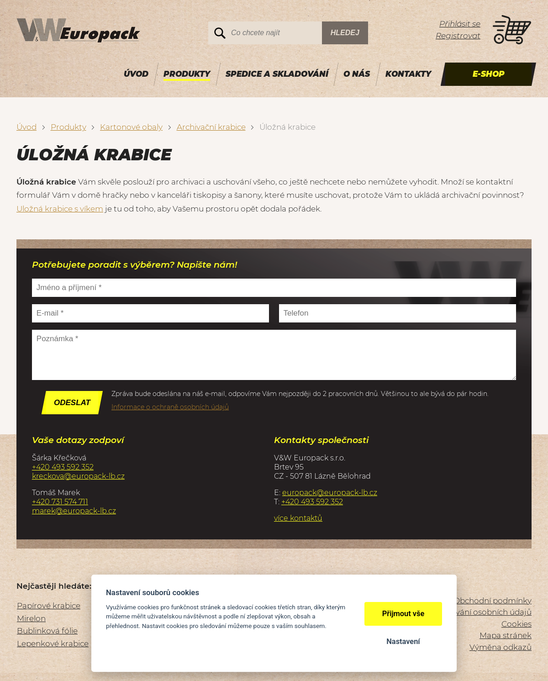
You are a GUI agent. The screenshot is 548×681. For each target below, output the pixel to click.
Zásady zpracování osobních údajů (466, 612)
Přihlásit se (459, 23)
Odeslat (72, 402)
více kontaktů (298, 518)
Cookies (516, 623)
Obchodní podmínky (492, 600)
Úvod (26, 127)
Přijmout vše (403, 613)
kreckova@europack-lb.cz (78, 476)
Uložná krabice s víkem (59, 208)
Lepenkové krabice (53, 643)
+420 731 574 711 (60, 501)
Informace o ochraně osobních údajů (170, 407)
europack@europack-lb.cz (329, 492)
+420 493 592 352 (63, 467)
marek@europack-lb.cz (74, 511)
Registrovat (458, 35)
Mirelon (31, 618)
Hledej (345, 33)
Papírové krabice (48, 605)
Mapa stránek (506, 635)
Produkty (68, 127)
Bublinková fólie (47, 630)
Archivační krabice (211, 127)
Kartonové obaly (131, 127)
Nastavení (403, 641)
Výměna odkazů (500, 647)
